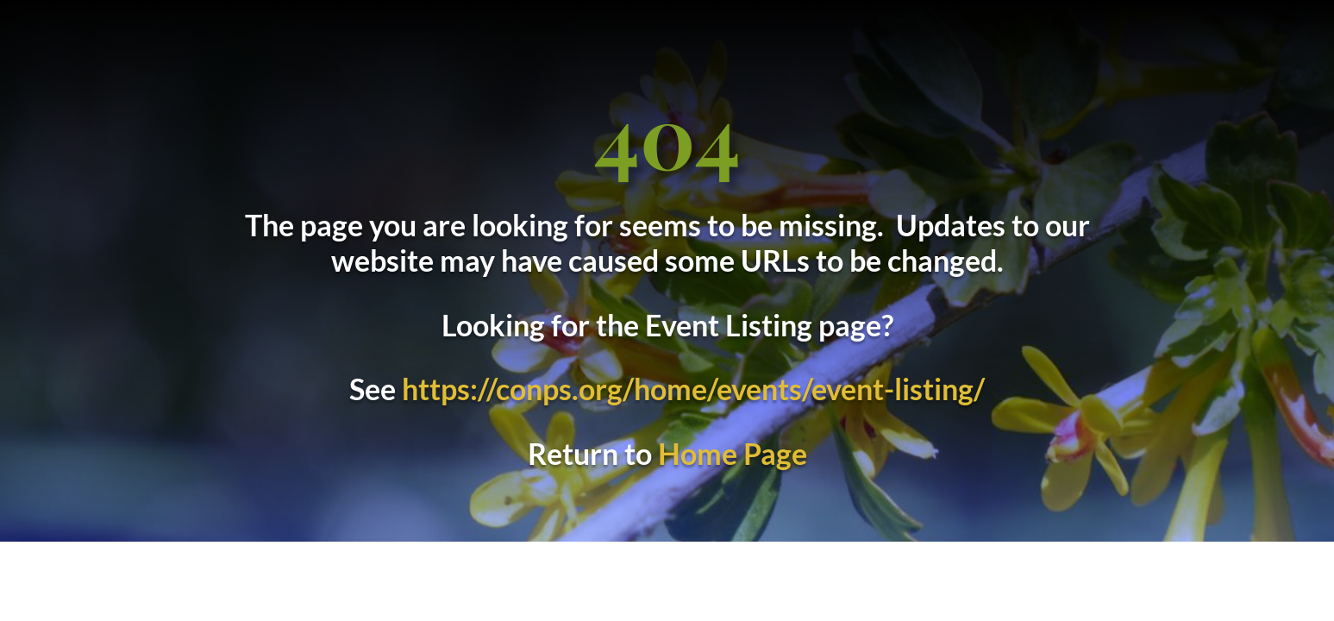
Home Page (732, 453)
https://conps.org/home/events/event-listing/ (693, 388)
